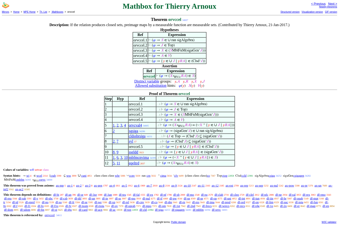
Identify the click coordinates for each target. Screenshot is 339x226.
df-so (59, 202)
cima (163, 175)
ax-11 (201, 185)
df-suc (284, 202)
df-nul (146, 198)
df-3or (93, 194)
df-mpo (146, 206)
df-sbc (49, 198)
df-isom (83, 206)
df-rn (182, 202)
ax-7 (149, 185)
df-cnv (140, 202)
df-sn (187, 198)
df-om (162, 206)
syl (131, 141)
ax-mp (60, 185)
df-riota (99, 206)
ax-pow (289, 185)
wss (68, 175)
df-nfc (264, 194)
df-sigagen (178, 209)
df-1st (176, 206)
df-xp (112, 202)
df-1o (269, 206)
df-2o (283, 206)
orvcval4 (135, 125)
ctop (224, 175)
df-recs (240, 206)
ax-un (318, 185)
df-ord (241, 202)
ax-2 (78, 185)
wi (27, 175)
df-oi (54, 209)
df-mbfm (198, 209)
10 (126, 157)
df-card (83, 209)
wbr (117, 175)
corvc (42, 179)
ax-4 (112, 185)
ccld (243, 175)
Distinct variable (146, 81)
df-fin (40, 209)
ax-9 (174, 185)
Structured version (289, 12)
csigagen (298, 175)
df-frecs (207, 206)
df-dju (68, 209)
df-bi (56, 194)
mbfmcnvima (139, 157)
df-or (80, 194)
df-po (45, 202)
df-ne (278, 194)
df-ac (112, 209)
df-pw (173, 198)
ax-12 (215, 185)
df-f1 (27, 206)
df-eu (204, 194)
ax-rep (244, 185)
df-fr (71, 202)
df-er (297, 206)
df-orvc (216, 209)
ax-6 (137, 185)
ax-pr (304, 185)
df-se (84, 202)
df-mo (190, 194)
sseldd (133, 152)
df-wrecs (224, 206)
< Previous (318, 3)
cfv (176, 175)
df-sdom (25, 209)
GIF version (331, 12)
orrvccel (49, 215)
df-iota (299, 202)
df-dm (168, 202)
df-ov (114, 206)
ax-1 (70, 185)
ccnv (132, 175)
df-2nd (191, 206)
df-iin (269, 198)
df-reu (8, 198)
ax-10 (187, 185)
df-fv (68, 206)
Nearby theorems (328, 6)
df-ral (292, 194)
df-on (255, 202)
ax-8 (161, 185)
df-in (105, 198)
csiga (272, 175)
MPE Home (30, 12)
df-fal (136, 194)
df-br (283, 198)
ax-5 (124, 185)
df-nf (163, 194)
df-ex (150, 194)
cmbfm (20, 179)
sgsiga (133, 131)
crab (53, 175)
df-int (241, 198)
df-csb (64, 198)
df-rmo (321, 194)
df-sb (176, 194)
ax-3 (87, 185)
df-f (15, 206)
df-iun (256, 198)
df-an (68, 194)
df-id (15, 202)
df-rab (22, 198)
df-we (97, 202)
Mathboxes (57, 12)
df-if (159, 198)
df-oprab (130, 206)
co (208, 175)
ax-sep (259, 185)
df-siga (159, 209)
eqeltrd (134, 163)
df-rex (306, 194)
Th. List (43, 12)
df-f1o (54, 206)
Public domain (178, 222)
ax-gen (98, 185)
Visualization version (312, 12)
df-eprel (30, 202)
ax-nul (274, 185)
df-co (154, 202)
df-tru (122, 194)
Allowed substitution (150, 85)
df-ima (210, 202)
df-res (195, 202)
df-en (326, 206)
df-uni (227, 198)
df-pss (132, 198)
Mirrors (5, 12)
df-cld (143, 209)
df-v (35, 198)
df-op (213, 198)
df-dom (8, 209)
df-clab (218, 194)
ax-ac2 (19, 189)
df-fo (41, 206)
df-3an (108, 194)
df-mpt (314, 198)
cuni (83, 175)
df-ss (118, 198)
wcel (39, 175)
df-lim (270, 202)
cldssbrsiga (137, 136)
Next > (332, 3)
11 (118, 163)
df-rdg (256, 206)
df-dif (77, 198)
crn (148, 175)
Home (16, 12)
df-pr (200, 198)
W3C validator (329, 222)
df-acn (98, 209)
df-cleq (234, 194)
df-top (127, 209)
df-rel (125, 202)
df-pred (226, 202)
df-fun (314, 202)
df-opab (298, 198)
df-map (311, 206)
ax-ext (229, 185)
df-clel (250, 194)
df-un (92, 198)
